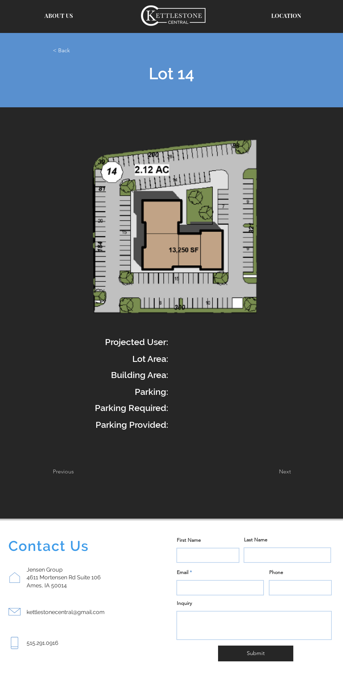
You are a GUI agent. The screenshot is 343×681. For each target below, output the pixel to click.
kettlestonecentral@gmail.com (66, 612)
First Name (189, 540)
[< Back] (76, 50)
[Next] (273, 472)
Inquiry (184, 603)
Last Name (255, 539)
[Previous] (76, 472)
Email (182, 572)
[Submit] (255, 653)
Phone (276, 572)
